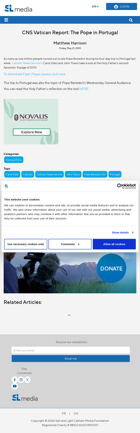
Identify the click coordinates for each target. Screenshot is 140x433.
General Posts (14, 159)
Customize (70, 243)
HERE (84, 88)
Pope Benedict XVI (95, 174)
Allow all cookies (114, 243)
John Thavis (73, 174)
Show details (120, 232)
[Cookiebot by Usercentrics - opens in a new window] (120, 186)
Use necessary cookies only (25, 243)
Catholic (27, 174)
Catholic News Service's (27, 63)
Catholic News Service (49, 174)
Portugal (115, 174)
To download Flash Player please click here (34, 74)
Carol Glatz (12, 174)
